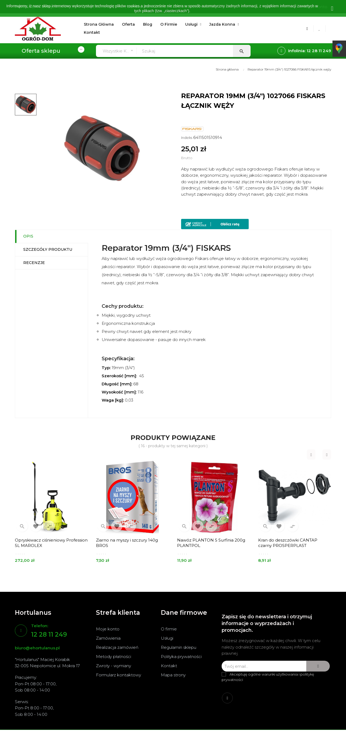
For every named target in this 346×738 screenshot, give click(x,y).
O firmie (169, 629)
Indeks (186, 137)
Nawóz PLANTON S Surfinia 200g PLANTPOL (211, 542)
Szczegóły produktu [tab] (47, 249)
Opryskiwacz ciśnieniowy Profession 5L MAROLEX (51, 542)
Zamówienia (108, 638)
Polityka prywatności (181, 656)
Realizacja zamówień (117, 647)
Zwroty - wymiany (113, 665)
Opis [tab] (28, 236)
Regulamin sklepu (178, 647)
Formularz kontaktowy (118, 674)
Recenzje (34, 262)
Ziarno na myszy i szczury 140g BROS (127, 542)
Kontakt (169, 665)
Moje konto (107, 629)
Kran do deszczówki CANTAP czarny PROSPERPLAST (287, 542)
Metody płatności (113, 656)
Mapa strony (173, 674)
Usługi (167, 638)
